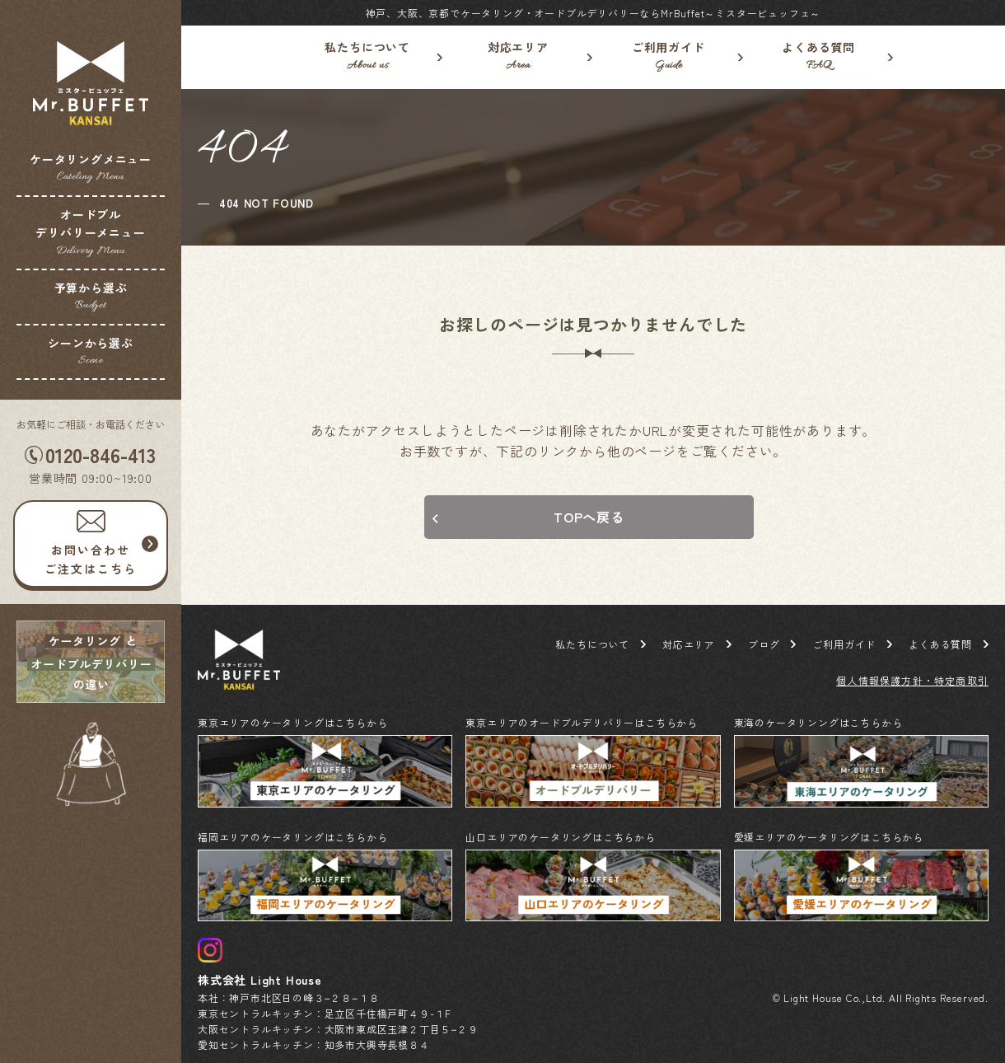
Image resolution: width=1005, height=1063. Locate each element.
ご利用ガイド (668, 57)
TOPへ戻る (589, 517)
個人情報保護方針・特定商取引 (912, 680)
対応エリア (518, 57)
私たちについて (368, 57)
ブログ (763, 644)
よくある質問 (819, 57)
